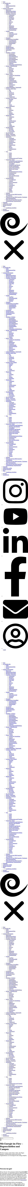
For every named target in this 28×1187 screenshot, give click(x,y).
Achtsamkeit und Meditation (16, 161)
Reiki (10, 146)
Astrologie (11, 138)
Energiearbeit (12, 142)
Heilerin (11, 143)
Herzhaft (11, 99)
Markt (10, 189)
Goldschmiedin (12, 80)
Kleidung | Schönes (10, 52)
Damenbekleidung (13, 56)
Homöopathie (12, 43)
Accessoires (12, 54)
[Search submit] (0, 1140)
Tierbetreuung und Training (15, 158)
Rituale (10, 147)
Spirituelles (8, 137)
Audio (10, 118)
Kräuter (11, 112)
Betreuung (8, 9)
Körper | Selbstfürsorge (11, 66)
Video (10, 125)
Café (10, 91)
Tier (7, 151)
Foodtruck (11, 92)
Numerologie (12, 145)
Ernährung (11, 18)
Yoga (10, 150)
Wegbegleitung (12, 30)
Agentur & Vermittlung (14, 75)
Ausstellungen (12, 179)
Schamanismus (12, 149)
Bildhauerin (12, 78)
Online (10, 190)
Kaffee (10, 100)
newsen (5, 209)
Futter (10, 153)
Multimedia (9, 115)
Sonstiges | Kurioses (11, 135)
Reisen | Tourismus (10, 134)
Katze (10, 155)
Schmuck (11, 63)
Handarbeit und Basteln (14, 165)
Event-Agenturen (13, 182)
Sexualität (11, 71)
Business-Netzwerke (11, 12)
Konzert (11, 186)
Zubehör (11, 36)
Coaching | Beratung (11, 13)
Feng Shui (11, 19)
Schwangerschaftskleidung (15, 64)
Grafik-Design (12, 120)
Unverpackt (12, 131)
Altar (10, 108)
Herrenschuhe (12, 60)
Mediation (11, 27)
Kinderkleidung (12, 62)
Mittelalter (11, 114)
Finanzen (8, 38)
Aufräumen (11, 15)
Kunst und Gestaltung (14, 167)
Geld (10, 20)
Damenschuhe (12, 58)
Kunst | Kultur (9, 74)
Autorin (11, 76)
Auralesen (11, 141)
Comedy (11, 181)
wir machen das (6, 3)
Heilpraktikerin (12, 42)
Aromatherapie (12, 40)
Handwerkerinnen (10, 48)
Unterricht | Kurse (10, 159)
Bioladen (11, 129)
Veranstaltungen (10, 178)
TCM (10, 44)
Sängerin (11, 86)
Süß (10, 102)
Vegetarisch (12, 96)
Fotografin (11, 79)
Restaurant (11, 94)
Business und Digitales (14, 162)
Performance (12, 84)
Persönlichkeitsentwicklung (15, 171)
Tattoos (10, 72)
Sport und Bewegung (14, 175)
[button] (14, 238)
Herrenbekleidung (13, 59)
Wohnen (8, 193)
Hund (10, 154)
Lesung (10, 187)
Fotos (10, 119)
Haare (10, 67)
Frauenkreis (12, 185)
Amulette (11, 110)
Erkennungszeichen (10, 5)
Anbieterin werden (7, 203)
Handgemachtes (10, 47)
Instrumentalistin (13, 82)
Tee (10, 103)
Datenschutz (23, 1180)
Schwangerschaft (13, 34)
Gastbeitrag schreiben (11, 207)
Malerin (11, 83)
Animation (11, 116)
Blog (4, 206)
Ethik (7, 4)
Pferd (10, 157)
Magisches (8, 107)
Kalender (5, 202)
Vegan (10, 95)
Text (10, 123)
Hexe (10, 111)
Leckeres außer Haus (11, 88)
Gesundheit (11, 163)
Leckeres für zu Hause (11, 98)
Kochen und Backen (14, 166)
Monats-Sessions (7, 205)
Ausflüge (11, 32)
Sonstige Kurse (12, 173)
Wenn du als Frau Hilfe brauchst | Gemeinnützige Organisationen (14, 200)
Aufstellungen (12, 139)
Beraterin (11, 16)
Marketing (11, 26)
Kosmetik (11, 68)
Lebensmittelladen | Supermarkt (13, 87)
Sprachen (11, 177)
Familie (8, 31)
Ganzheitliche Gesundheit (12, 39)
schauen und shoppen (8, 8)
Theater (11, 191)
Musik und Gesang (13, 169)
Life (10, 24)
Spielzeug (11, 35)
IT (6, 51)
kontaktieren (6, 210)
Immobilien (9, 50)
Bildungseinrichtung (11, 11)
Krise (10, 23)
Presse (7, 7)
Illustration (11, 122)
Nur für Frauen (9, 133)
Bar (10, 90)
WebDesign (11, 126)
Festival (11, 183)
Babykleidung (12, 55)
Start (4, 1)
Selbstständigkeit (13, 28)
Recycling (11, 130)
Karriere (11, 22)
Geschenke (8, 46)
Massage (11, 70)
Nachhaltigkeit (9, 127)
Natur (10, 170)
